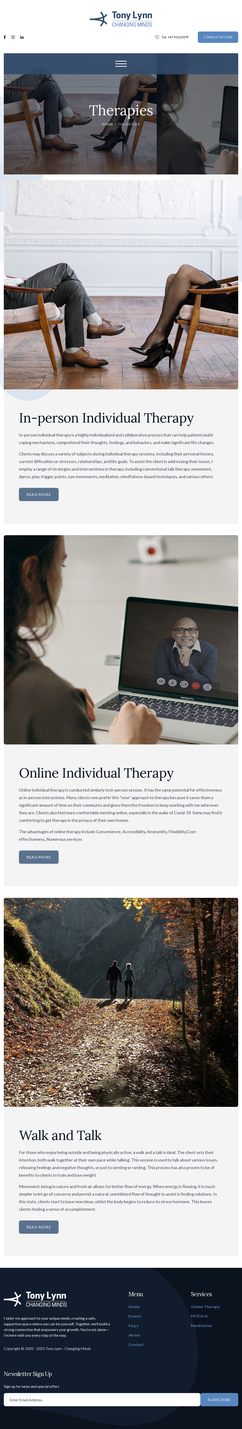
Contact (136, 1344)
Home (108, 124)
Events (135, 1316)
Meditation (201, 1325)
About (134, 1335)
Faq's (133, 1325)
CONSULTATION (218, 37)
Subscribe (219, 1399)
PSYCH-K (199, 1316)
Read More (38, 494)
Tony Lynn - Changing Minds (68, 1348)
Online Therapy (205, 1306)
